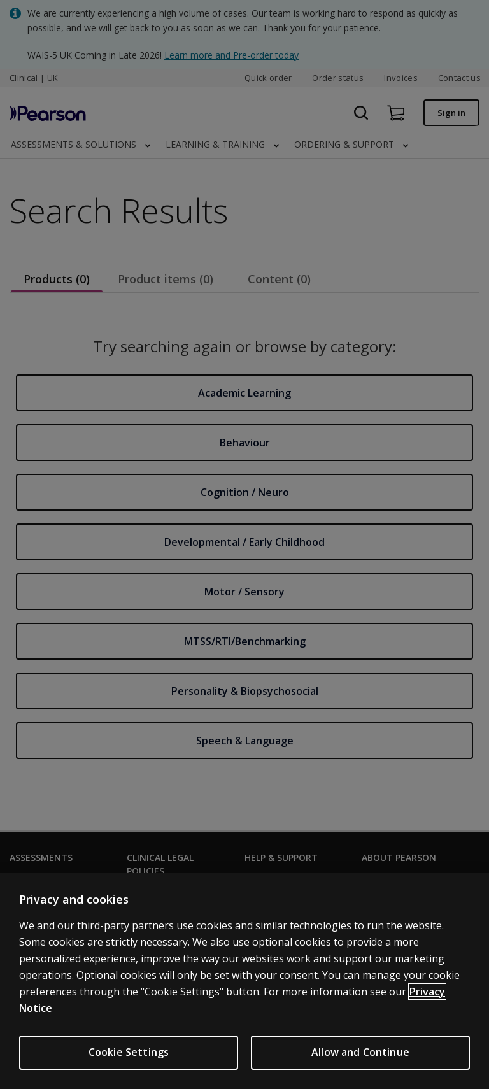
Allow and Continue (360, 1052)
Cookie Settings (129, 1052)
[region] (244, 981)
